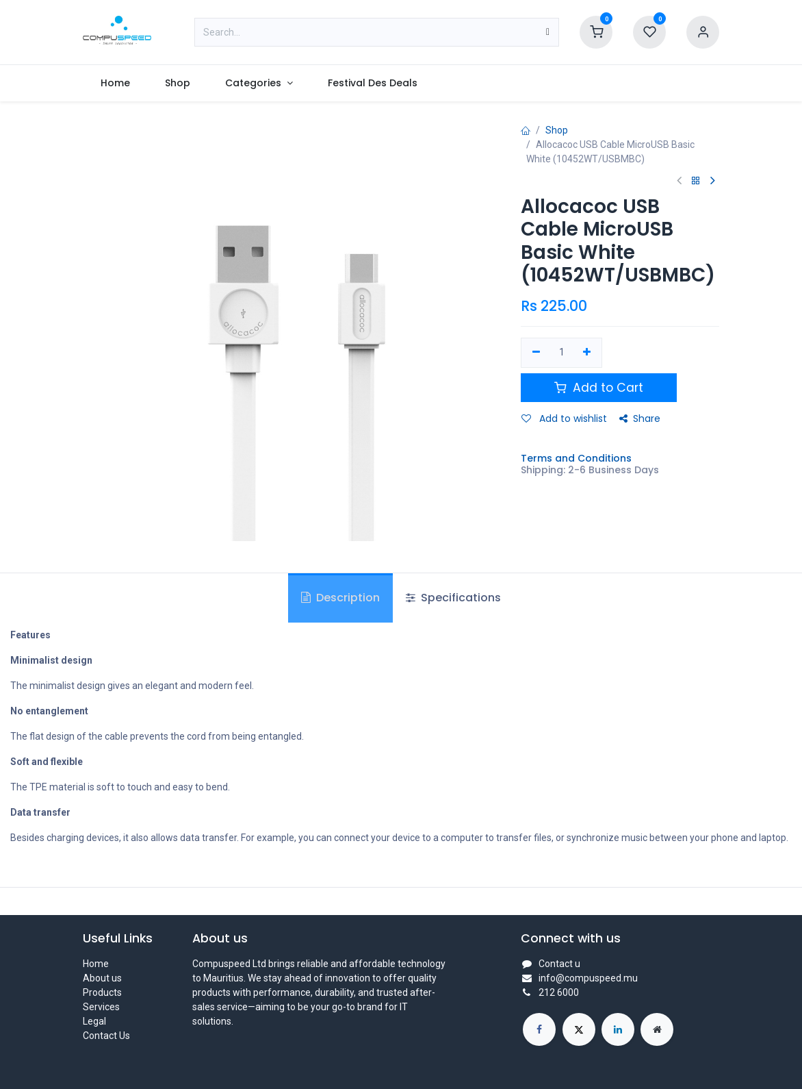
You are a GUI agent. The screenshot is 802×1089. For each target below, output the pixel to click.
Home (96, 963)
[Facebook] (539, 1029)
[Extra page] (657, 1029)
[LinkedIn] (618, 1029)
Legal (94, 1021)
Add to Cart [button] (598, 387)
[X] (578, 1029)
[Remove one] (536, 352)
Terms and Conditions (576, 458)
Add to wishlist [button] (564, 418)
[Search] (547, 32)
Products (102, 992)
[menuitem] (115, 83)
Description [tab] (340, 597)
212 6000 (559, 992)
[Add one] (587, 352)
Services (101, 1006)
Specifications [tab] (453, 597)
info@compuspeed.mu (588, 978)
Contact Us (106, 1035)
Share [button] (639, 418)
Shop (556, 130)
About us (102, 978)
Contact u (559, 963)
